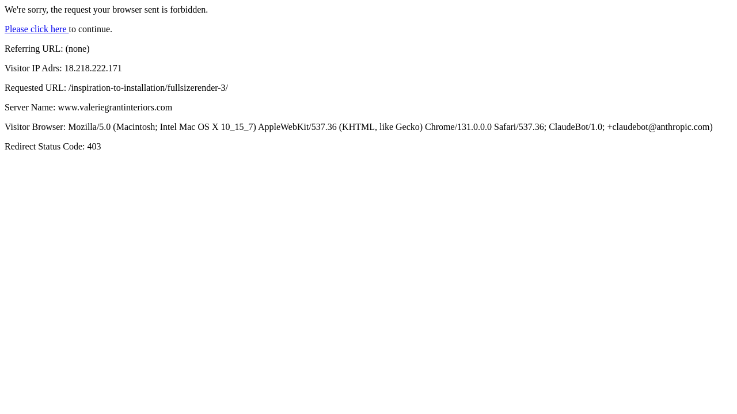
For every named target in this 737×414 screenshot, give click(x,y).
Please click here (37, 29)
